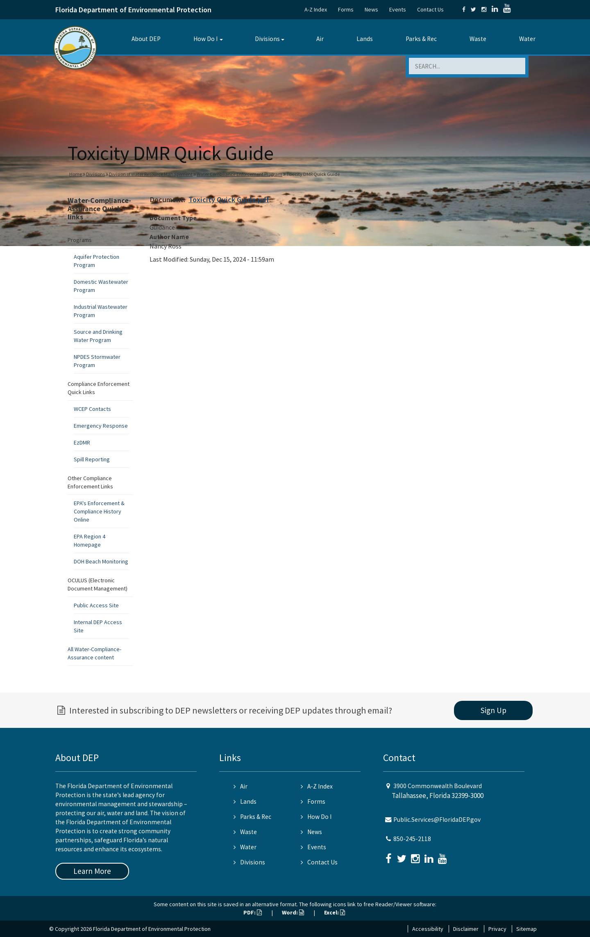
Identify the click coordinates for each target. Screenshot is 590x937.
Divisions (267, 39)
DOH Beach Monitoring (101, 561)
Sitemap (526, 928)
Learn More (92, 871)
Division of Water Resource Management (151, 174)
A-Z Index (315, 9)
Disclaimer (466, 928)
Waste (478, 39)
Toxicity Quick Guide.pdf (228, 199)
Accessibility (427, 928)
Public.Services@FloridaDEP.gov (437, 819)
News (371, 9)
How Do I (205, 39)
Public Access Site (96, 605)
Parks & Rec (421, 39)
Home (75, 174)
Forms (346, 9)
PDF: (252, 912)
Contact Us (430, 9)
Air (320, 39)
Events (397, 9)
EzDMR (82, 442)
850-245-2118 (412, 839)
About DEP (146, 39)
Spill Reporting (92, 459)
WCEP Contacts (92, 409)
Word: (293, 912)
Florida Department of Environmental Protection (133, 9)
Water (527, 39)
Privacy (497, 928)
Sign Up (493, 710)
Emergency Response (101, 425)
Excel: (334, 912)
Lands (364, 39)
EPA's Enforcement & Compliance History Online (99, 511)
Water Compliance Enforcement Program (239, 174)
